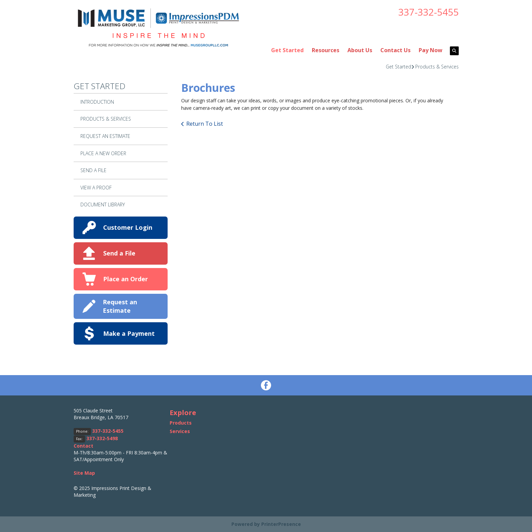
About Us (359, 50)
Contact (83, 446)
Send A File (93, 170)
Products (181, 423)
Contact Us (395, 50)
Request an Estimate (120, 306)
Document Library (102, 204)
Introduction (97, 102)
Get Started (287, 50)
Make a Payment (129, 333)
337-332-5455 (428, 11)
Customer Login (127, 227)
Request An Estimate (105, 136)
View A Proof (96, 187)
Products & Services (437, 66)
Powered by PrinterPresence (266, 524)
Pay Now (430, 50)
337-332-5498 (102, 438)
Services (180, 431)
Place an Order (125, 279)
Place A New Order (103, 153)
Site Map (84, 473)
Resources (325, 50)
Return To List (204, 123)
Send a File (119, 253)
